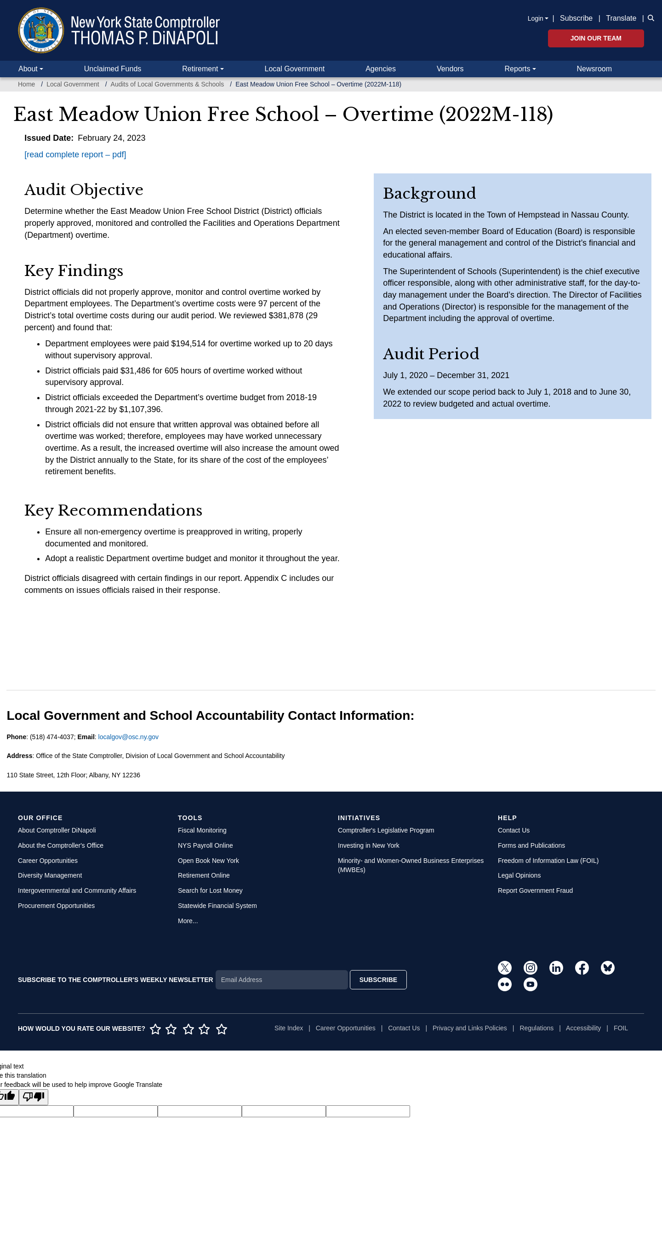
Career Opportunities (48, 860)
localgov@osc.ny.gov (128, 737)
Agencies (380, 69)
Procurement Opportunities (56, 905)
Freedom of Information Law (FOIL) (548, 860)
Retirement (200, 69)
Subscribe (576, 18)
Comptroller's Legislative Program (386, 830)
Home (26, 84)
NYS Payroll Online (205, 845)
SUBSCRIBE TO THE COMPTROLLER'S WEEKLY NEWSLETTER (115, 980)
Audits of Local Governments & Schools (167, 84)
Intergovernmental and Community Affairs (77, 890)
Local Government (294, 69)
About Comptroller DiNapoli (57, 830)
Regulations (536, 1028)
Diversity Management (50, 875)
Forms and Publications (531, 845)
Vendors (450, 69)
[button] (649, 17)
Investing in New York (368, 845)
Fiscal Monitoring (202, 830)
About (28, 69)
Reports (518, 69)
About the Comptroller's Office (60, 845)
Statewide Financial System (217, 905)
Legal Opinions (519, 875)
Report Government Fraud (535, 890)
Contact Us (514, 830)
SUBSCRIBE (378, 979)
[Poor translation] (33, 1097)
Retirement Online (204, 875)
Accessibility (583, 1028)
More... (188, 921)
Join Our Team (596, 38)
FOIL (621, 1028)
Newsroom (594, 69)
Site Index (288, 1028)
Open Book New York (208, 860)
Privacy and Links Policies (470, 1028)
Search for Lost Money (210, 890)
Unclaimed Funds (113, 69)
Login (535, 18)
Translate (621, 18)
